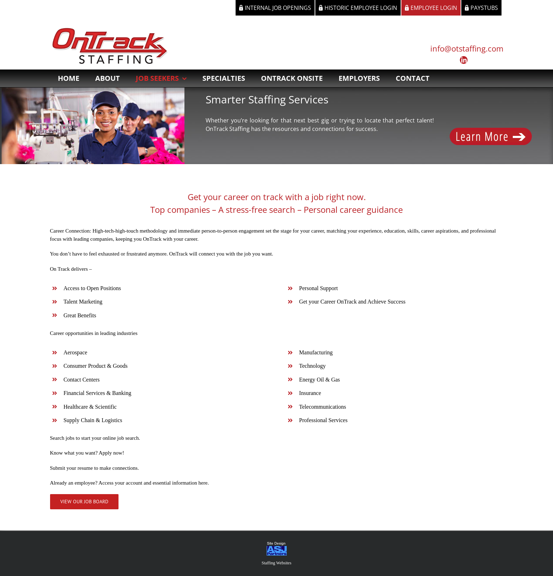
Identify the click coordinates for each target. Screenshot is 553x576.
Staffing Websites (276, 562)
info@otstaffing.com (466, 48)
